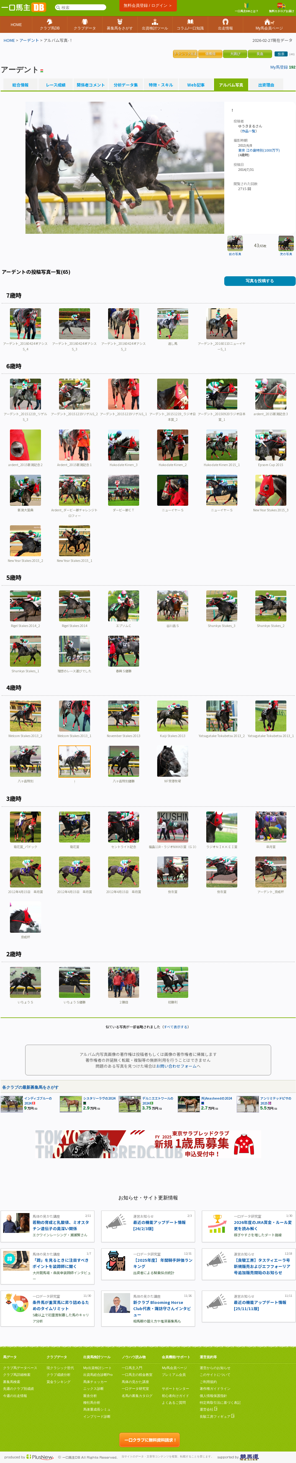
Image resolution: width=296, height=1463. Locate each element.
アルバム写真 (231, 85)
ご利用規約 (208, 1382)
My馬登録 (279, 67)
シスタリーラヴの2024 (99, 1098)
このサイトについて (215, 1374)
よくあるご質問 (174, 1402)
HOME (9, 40)
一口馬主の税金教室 (137, 1374)
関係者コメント (91, 85)
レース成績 (56, 85)
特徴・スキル (161, 85)
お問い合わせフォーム (176, 1066)
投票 (281, 54)
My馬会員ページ (174, 1368)
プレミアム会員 (174, 1374)
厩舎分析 (90, 1396)
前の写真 (235, 254)
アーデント (29, 40)
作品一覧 (248, 130)
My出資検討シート (97, 1368)
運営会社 (208, 1409)
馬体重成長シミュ (97, 1409)
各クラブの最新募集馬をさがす (30, 1087)
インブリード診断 (97, 1416)
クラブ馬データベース (20, 1368)
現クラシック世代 (60, 1368)
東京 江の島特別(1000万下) (259, 150)
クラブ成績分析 (59, 1374)
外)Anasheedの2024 (216, 1098)
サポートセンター (175, 1388)
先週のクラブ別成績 (18, 1388)
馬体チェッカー (95, 1382)
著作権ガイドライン (215, 1388)
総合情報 (20, 85)
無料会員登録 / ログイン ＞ (148, 5)
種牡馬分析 (91, 1402)
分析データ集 (126, 85)
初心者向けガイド (175, 1396)
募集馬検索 (11, 1382)
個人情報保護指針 (213, 1396)
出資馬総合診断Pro (97, 1374)
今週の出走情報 (15, 1396)
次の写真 (286, 254)
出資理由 (266, 85)
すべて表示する (175, 1026)
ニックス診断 (93, 1388)
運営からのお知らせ (215, 1368)
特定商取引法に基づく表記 (220, 1402)
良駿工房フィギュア (217, 1416)
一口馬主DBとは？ (246, 8)
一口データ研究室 (135, 1388)
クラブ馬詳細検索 (16, 1374)
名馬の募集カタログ (137, 1396)
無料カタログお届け (281, 8)
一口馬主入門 (132, 1368)
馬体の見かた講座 (135, 1382)
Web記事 (196, 85)
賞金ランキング (59, 1382)
